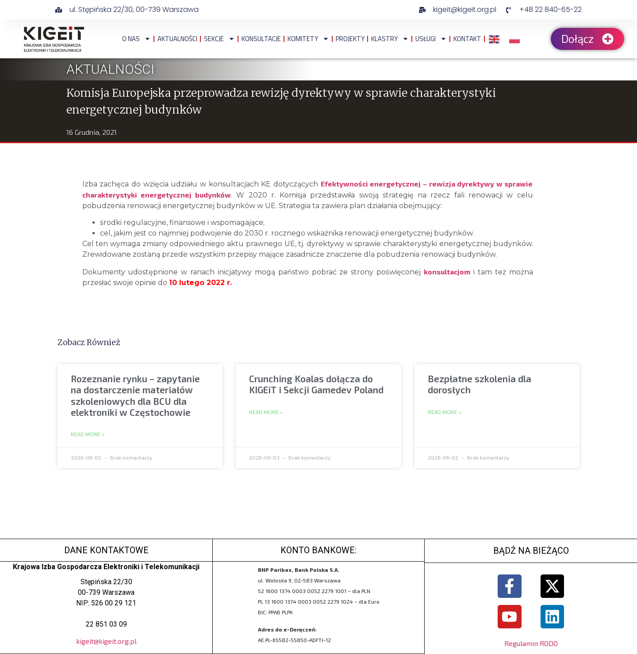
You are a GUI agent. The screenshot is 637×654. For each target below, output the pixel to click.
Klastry (390, 38)
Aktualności (177, 39)
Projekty (350, 39)
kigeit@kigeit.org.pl (106, 641)
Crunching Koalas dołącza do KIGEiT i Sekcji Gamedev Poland (316, 384)
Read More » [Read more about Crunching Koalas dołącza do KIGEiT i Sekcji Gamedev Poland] (266, 412)
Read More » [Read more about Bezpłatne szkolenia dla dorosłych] (445, 412)
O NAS (136, 38)
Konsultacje (261, 39)
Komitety (308, 38)
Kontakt (467, 39)
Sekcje (219, 38)
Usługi (431, 38)
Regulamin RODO (531, 643)
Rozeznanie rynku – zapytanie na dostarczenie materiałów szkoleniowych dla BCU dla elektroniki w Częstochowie (135, 395)
